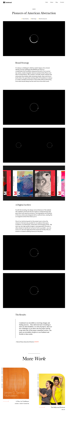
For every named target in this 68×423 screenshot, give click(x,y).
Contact (62, 2)
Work (46, 2)
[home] (7, 2)
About (51, 2)
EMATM (36, 341)
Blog (57, 2)
